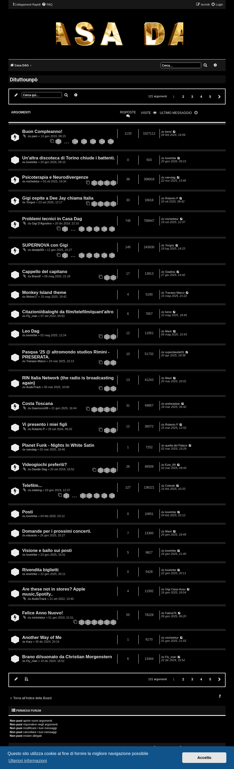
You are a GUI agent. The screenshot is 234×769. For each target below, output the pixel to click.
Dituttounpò (24, 79)
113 (103, 141)
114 (112, 141)
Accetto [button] (204, 758)
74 (105, 229)
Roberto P (171, 198)
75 (112, 229)
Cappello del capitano (44, 271)
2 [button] (183, 96)
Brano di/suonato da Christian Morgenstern (67, 656)
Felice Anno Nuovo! (42, 612)
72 (89, 229)
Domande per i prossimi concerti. (56, 531)
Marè (168, 331)
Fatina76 (170, 613)
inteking (37, 490)
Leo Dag (30, 331)
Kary (29, 641)
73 (97, 229)
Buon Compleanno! (42, 131)
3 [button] (192, 96)
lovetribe (31, 162)
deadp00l (38, 249)
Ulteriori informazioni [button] (27, 760)
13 (97, 255)
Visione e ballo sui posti (47, 550)
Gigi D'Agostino (42, 223)
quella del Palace (176, 445)
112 (94, 141)
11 (82, 255)
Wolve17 (32, 296)
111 (85, 141)
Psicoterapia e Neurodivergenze (55, 177)
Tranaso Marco (175, 292)
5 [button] (210, 96)
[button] (219, 96)
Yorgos (30, 202)
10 (89, 495)
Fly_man (31, 315)
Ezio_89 (170, 464)
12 (89, 255)
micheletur (33, 181)
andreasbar (172, 403)
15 (112, 255)
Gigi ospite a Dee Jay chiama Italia (57, 198)
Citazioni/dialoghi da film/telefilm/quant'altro (68, 311)
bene (168, 131)
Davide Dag (39, 469)
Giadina (170, 271)
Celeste (170, 485)
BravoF (36, 276)
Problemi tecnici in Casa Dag (52, 218)
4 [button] (201, 96)
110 (76, 141)
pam (34, 136)
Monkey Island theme (44, 292)
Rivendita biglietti (40, 569)
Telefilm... (32, 485)
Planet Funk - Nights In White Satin (58, 445)
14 (105, 255)
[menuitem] (47, 4)
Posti (27, 511)
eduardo (31, 535)
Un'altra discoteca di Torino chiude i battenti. (68, 157)
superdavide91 (174, 352)
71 (82, 229)
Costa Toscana (37, 403)
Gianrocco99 (40, 408)
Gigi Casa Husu (175, 589)
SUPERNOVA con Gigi (45, 245)
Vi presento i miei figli (44, 424)
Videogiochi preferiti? (44, 464)
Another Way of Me (42, 637)
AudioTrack (33, 387)
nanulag (170, 177)
